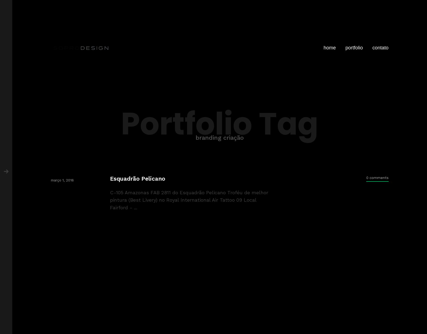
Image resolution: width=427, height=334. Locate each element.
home (330, 47)
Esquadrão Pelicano (137, 178)
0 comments (377, 178)
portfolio (354, 47)
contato (380, 47)
